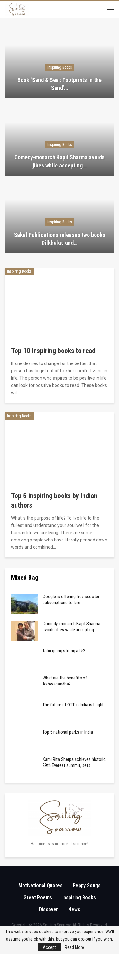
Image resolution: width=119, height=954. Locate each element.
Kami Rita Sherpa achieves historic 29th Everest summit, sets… (74, 762)
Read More (74, 947)
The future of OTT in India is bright (73, 705)
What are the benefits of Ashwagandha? (65, 681)
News (74, 910)
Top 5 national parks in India (68, 732)
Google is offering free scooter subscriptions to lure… (71, 599)
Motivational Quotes (40, 885)
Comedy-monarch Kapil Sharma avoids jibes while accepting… (59, 161)
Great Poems (37, 897)
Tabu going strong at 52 (64, 651)
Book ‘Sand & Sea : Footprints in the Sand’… (59, 84)
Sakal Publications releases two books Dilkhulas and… (59, 238)
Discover (48, 910)
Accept (49, 947)
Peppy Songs (87, 885)
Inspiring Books (59, 67)
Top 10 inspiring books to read (53, 351)
